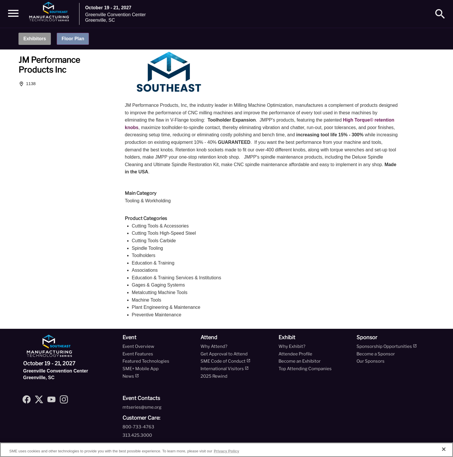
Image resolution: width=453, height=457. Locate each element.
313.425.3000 (137, 435)
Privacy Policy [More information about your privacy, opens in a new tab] (226, 451)
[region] (226, 450)
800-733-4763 (138, 427)
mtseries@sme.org (141, 407)
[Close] (443, 449)
